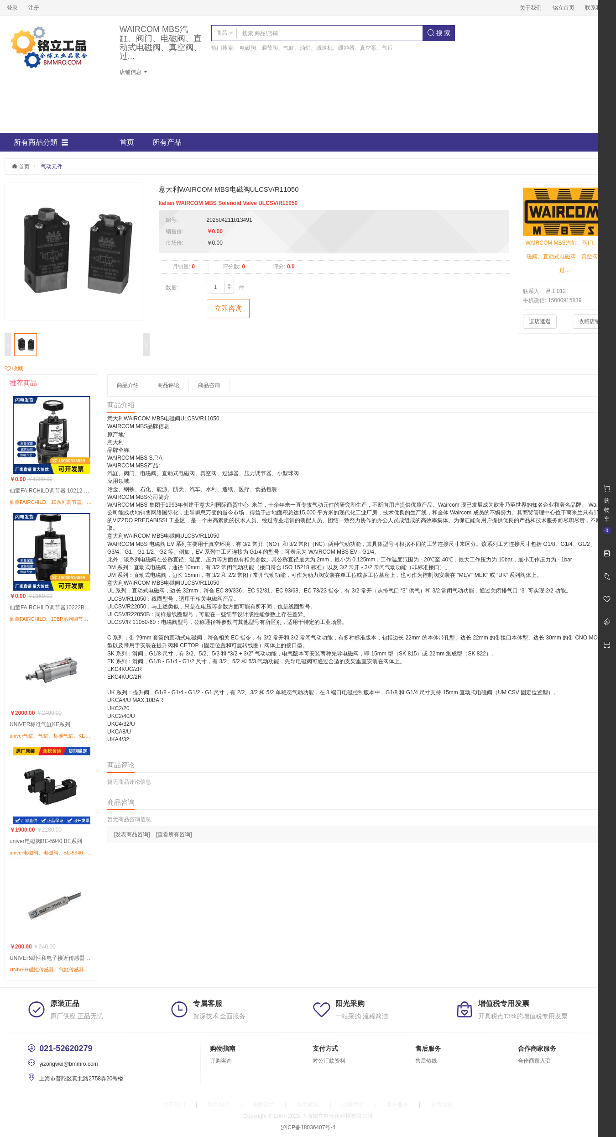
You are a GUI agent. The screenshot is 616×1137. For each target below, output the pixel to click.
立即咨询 (228, 308)
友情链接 (442, 1104)
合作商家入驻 (534, 1061)
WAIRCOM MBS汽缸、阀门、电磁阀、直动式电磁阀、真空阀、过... (161, 43)
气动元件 (52, 166)
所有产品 (167, 142)
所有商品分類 (41, 142)
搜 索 (439, 33)
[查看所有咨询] (174, 834)
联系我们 (596, 8)
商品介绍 (128, 385)
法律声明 (353, 1104)
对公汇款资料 (329, 1061)
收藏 (14, 368)
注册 (33, 8)
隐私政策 (308, 1104)
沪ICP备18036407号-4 (308, 1127)
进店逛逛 (540, 321)
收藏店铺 (589, 321)
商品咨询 (209, 385)
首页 (127, 142)
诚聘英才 (263, 1104)
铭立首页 (563, 8)
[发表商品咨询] (132, 834)
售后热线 (426, 1061)
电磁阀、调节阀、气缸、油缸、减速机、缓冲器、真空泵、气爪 (316, 48)
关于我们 (531, 8)
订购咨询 (221, 1061)
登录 (12, 8)
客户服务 (397, 1104)
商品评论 (168, 385)
